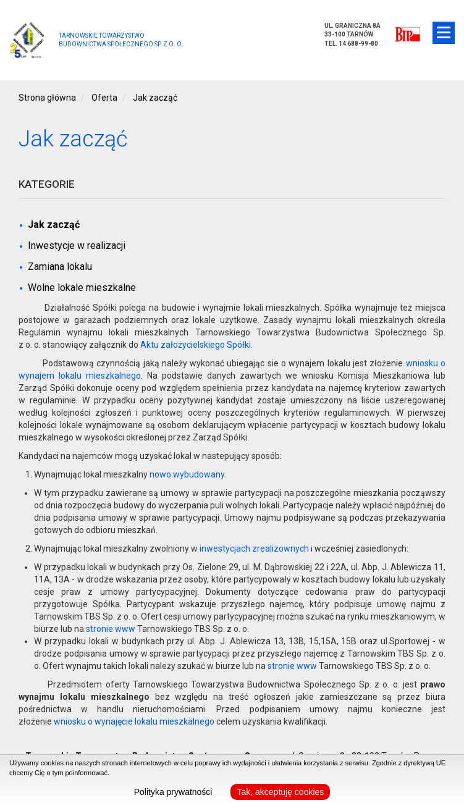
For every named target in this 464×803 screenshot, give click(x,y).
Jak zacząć (54, 224)
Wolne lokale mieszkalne (82, 287)
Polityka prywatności (173, 792)
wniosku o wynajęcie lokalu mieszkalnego (134, 721)
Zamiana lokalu (60, 266)
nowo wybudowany (187, 474)
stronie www (110, 629)
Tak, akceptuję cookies (280, 792)
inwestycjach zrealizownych (254, 548)
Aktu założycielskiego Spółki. (196, 345)
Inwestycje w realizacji (76, 245)
